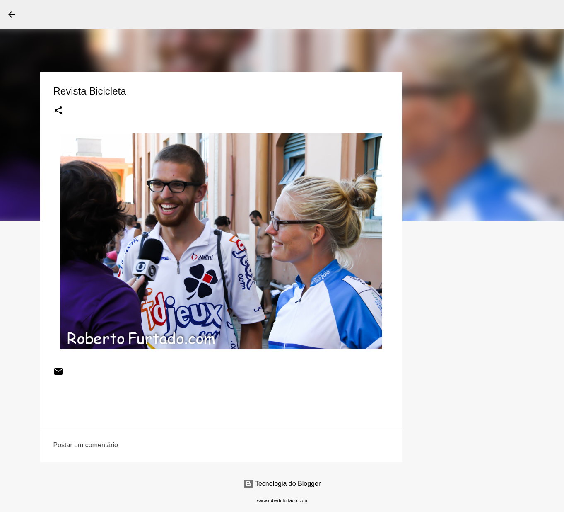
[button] (58, 111)
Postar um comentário (85, 445)
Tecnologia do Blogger (282, 483)
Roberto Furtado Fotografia (103, 14)
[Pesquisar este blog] (513, 14)
